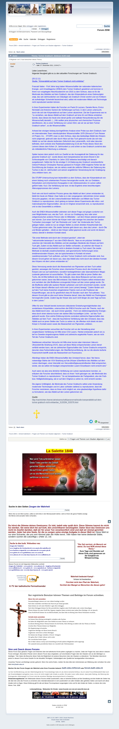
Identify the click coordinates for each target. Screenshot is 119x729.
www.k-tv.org (21, 578)
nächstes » (106, 49)
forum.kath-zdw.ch (93, 668)
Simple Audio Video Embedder (60, 719)
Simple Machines (68, 717)
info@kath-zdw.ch (17, 664)
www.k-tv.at (22, 580)
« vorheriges (99, 49)
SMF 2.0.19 (50, 717)
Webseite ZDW (36, 15)
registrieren (42, 26)
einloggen (30, 26)
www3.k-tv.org (21, 576)
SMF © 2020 (59, 717)
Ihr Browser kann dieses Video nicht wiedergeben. (59, 474)
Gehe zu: (63, 439)
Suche (12, 506)
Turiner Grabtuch (42, 63)
